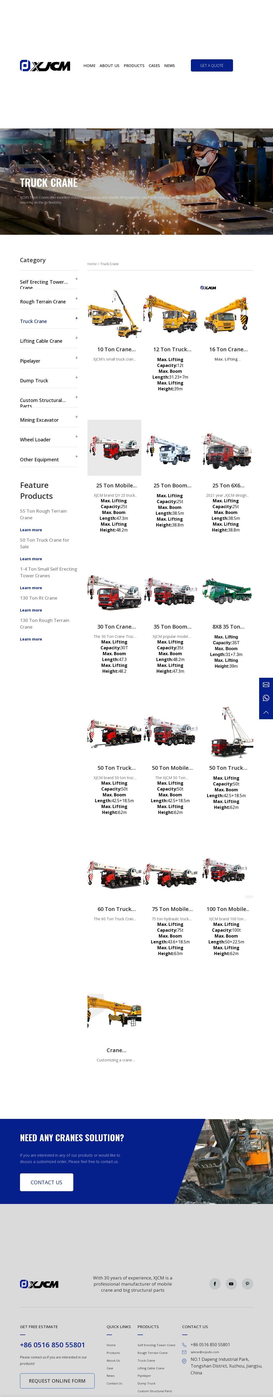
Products (134, 65)
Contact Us (46, 1182)
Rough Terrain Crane (153, 1353)
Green (45, 65)
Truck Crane (146, 1360)
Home (89, 65)
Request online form (57, 1381)
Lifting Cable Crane (151, 1368)
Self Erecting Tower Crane (156, 1345)
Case (110, 1368)
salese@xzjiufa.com (205, 1352)
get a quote (212, 65)
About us (109, 65)
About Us (113, 1360)
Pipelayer (144, 1376)
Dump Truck (146, 1383)
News (169, 65)
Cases (154, 65)
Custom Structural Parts (155, 1391)
